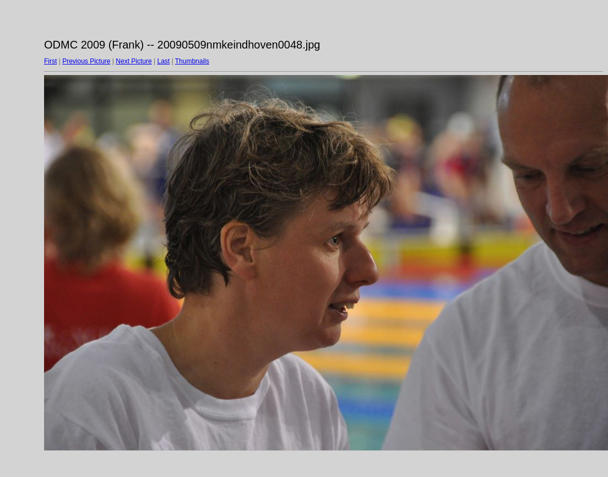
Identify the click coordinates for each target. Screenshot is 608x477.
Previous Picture (86, 61)
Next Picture (133, 61)
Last (163, 61)
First (50, 61)
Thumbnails (192, 61)
